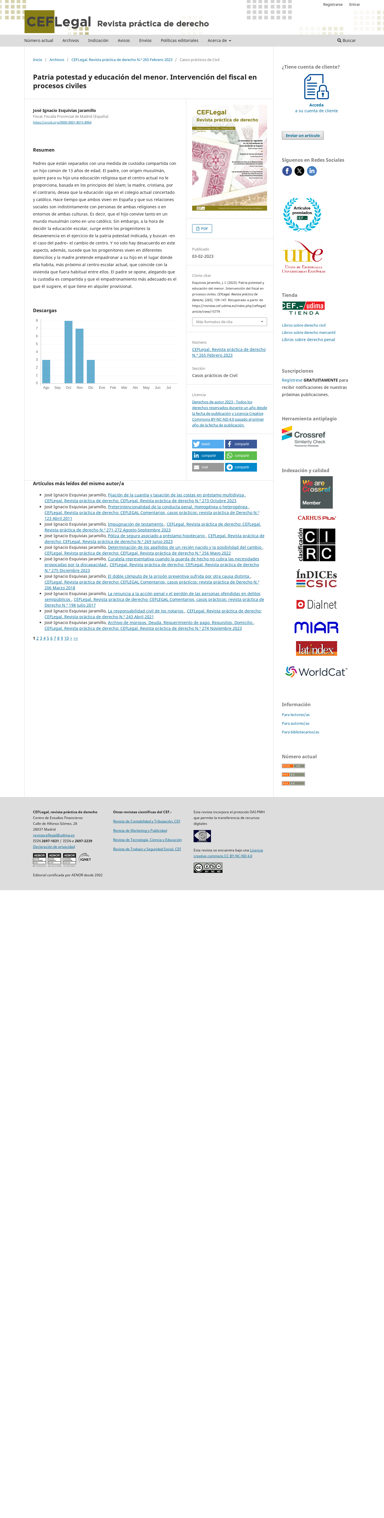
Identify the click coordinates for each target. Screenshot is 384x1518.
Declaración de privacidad (54, 846)
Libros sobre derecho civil (304, 325)
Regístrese (292, 380)
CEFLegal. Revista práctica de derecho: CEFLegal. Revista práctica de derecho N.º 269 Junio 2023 (154, 538)
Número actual (38, 40)
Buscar (346, 40)
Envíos (145, 40)
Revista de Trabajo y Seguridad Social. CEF (147, 849)
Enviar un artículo (303, 135)
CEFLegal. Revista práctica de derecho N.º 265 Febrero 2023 (121, 59)
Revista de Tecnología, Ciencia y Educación (147, 839)
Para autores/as (295, 723)
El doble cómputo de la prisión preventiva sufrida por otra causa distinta (179, 576)
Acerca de (218, 40)
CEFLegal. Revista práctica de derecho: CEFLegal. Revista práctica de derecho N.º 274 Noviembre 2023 (143, 628)
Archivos (71, 40)
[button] (208, 444)
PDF (204, 228)
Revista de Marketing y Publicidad (140, 830)
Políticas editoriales (180, 40)
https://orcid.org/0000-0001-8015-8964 (62, 122)
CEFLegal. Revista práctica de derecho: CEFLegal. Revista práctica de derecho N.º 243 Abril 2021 (153, 613)
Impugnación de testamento (136, 524)
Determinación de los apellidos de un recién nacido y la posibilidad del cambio (185, 547)
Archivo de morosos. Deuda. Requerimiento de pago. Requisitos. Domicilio (180, 622)
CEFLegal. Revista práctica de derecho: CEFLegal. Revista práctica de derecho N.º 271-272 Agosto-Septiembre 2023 (153, 527)
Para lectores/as (296, 714)
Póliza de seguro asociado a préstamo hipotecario (157, 535)
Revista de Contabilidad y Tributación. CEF (146, 821)
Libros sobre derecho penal (308, 339)
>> (76, 638)
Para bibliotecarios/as (300, 732)
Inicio (37, 59)
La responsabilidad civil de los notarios (146, 611)
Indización (98, 40)
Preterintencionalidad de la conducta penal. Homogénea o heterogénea (178, 506)
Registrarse (333, 4)
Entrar (354, 4)
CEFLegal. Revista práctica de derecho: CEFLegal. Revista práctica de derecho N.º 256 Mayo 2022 (138, 553)
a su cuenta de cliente (316, 104)
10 (66, 638)
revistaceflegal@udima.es (54, 835)
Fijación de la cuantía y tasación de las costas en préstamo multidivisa (176, 495)
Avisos (124, 40)
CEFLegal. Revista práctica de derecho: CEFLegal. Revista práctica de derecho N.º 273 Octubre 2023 (140, 500)
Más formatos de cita (214, 321)
